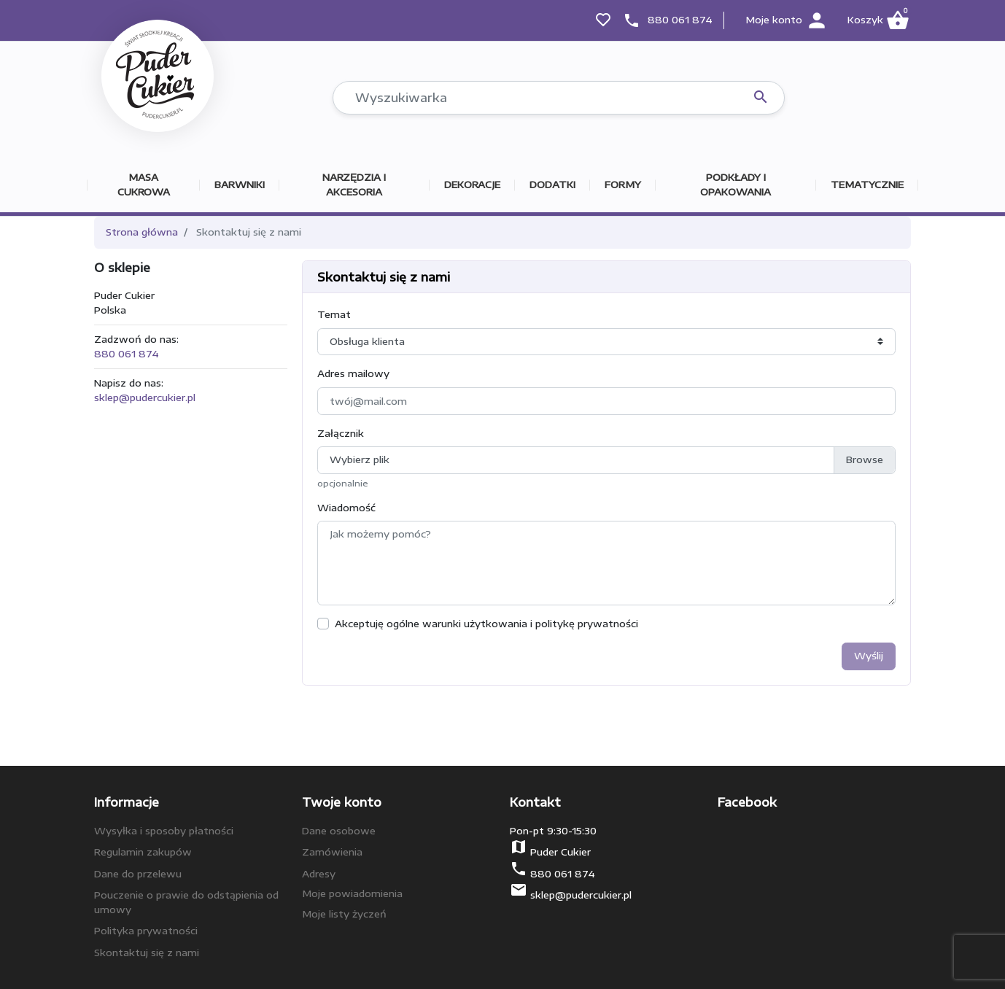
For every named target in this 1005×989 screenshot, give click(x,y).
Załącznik (340, 433)
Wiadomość (346, 507)
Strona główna (142, 232)
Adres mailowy (353, 373)
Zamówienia (332, 852)
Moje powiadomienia (352, 893)
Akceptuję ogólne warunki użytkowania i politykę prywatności (486, 623)
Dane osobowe (339, 831)
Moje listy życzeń (344, 914)
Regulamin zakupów (143, 852)
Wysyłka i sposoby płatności (163, 831)
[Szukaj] (559, 98)
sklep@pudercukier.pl (144, 397)
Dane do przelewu (138, 874)
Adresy (318, 874)
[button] (877, 20)
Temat (334, 314)
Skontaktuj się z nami (146, 952)
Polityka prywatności (146, 930)
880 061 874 (680, 20)
